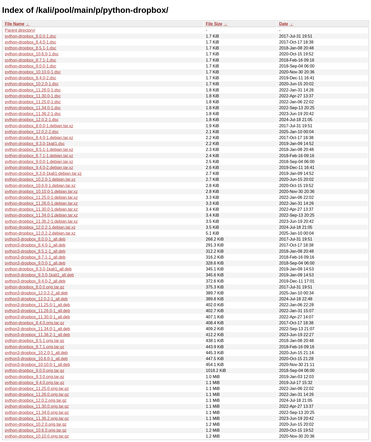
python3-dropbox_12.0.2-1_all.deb (36, 299)
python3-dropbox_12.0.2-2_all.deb (36, 293)
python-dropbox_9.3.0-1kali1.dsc (35, 143)
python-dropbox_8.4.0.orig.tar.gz (34, 323)
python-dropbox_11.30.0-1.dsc (33, 96)
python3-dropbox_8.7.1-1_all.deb (35, 257)
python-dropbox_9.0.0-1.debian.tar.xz (39, 161)
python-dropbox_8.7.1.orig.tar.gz (34, 347)
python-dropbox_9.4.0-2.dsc (30, 78)
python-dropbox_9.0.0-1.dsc (30, 66)
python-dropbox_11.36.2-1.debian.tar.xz (41, 221)
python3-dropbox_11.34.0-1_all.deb (37, 329)
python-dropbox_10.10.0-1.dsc (33, 72)
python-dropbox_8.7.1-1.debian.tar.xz (39, 156)
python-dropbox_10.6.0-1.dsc (31, 54)
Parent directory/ (20, 30)
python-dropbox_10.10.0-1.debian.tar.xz (41, 191)
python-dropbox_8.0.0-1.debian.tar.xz (39, 126)
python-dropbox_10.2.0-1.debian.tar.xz (40, 179)
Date (283, 24)
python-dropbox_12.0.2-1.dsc (31, 119)
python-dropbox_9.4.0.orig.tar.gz (34, 382)
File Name (14, 24)
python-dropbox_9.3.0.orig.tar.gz (34, 377)
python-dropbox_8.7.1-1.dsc (30, 60)
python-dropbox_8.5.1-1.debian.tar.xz (39, 149)
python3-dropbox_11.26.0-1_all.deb (37, 311)
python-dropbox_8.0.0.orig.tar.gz (34, 287)
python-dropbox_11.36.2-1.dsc (33, 114)
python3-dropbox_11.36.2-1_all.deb (37, 335)
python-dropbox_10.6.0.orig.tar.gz (35, 430)
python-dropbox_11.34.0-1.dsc (33, 108)
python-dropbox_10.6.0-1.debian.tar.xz (40, 185)
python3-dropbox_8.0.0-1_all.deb (35, 239)
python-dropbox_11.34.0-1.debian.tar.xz (41, 215)
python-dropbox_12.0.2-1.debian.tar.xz (40, 227)
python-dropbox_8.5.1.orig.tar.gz (34, 340)
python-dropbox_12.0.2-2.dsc (31, 132)
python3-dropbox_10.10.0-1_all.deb (37, 364)
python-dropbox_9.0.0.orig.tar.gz (34, 370)
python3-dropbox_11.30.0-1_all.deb (37, 317)
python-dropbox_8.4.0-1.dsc (30, 42)
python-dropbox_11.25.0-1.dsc (33, 102)
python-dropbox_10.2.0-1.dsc (31, 84)
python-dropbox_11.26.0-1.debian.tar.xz (41, 203)
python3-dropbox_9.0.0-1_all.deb (35, 263)
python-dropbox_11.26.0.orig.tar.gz (37, 394)
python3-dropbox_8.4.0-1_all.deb (35, 245)
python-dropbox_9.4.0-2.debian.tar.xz (39, 167)
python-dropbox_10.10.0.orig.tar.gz (37, 436)
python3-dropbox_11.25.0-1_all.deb (37, 305)
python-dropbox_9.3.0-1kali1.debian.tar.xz (43, 173)
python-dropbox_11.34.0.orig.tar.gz (37, 412)
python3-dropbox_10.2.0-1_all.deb (36, 353)
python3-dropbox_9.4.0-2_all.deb (35, 281)
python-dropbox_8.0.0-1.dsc (30, 36)
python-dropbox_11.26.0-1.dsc (33, 90)
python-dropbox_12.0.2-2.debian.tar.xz (40, 233)
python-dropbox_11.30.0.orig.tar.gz (37, 406)
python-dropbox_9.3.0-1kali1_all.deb (38, 269)
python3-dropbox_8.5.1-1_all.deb (35, 251)
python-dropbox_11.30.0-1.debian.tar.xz (41, 209)
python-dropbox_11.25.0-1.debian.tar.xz (41, 197)
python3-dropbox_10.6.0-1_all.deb (36, 358)
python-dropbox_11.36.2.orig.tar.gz (37, 418)
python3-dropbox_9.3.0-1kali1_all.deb (39, 275)
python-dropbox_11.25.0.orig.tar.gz (37, 388)
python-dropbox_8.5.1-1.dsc (30, 48)
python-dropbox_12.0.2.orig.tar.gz (35, 400)
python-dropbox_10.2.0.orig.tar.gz (35, 424)
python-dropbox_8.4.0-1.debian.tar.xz (39, 137)
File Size (214, 24)
